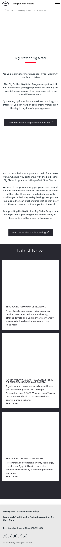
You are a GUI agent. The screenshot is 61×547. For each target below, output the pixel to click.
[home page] (5, 3)
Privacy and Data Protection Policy (21, 511)
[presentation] (30, 150)
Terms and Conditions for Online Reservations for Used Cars (28, 519)
